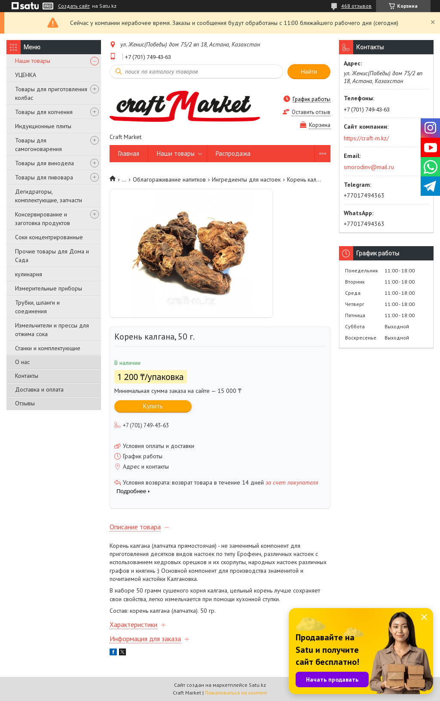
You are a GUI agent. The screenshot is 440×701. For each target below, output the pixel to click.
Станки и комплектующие (47, 348)
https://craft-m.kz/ (366, 138)
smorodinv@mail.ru (369, 167)
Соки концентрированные (49, 237)
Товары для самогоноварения (38, 144)
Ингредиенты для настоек (246, 179)
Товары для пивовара (44, 177)
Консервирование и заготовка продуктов (42, 218)
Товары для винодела (44, 163)
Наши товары (32, 61)
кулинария (28, 274)
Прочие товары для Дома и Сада (52, 255)
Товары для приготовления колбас (51, 93)
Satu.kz (257, 685)
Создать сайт (74, 6)
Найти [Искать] (309, 71)
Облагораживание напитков (169, 179)
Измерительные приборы (48, 288)
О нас (22, 362)
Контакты (26, 376)
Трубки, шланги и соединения (37, 307)
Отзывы (25, 403)
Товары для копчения (44, 112)
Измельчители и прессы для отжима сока (52, 329)
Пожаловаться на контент (236, 692)
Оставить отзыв (311, 112)
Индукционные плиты (43, 126)
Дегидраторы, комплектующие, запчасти (48, 196)
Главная (128, 153)
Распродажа (233, 153)
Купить (153, 406)
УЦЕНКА (25, 75)
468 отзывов (356, 6)
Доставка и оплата (39, 389)
